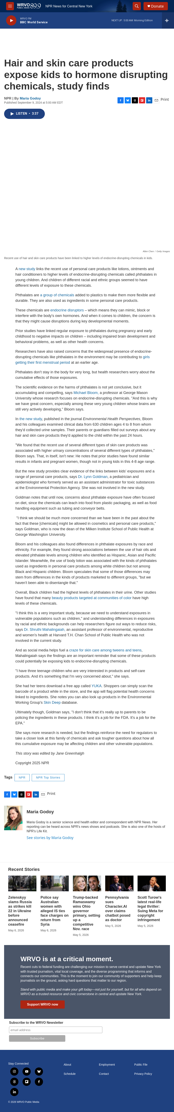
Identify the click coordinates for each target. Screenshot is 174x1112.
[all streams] (168, 20)
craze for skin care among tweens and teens (105, 650)
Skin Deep (52, 702)
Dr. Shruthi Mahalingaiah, (44, 630)
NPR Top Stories (48, 777)
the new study (30, 419)
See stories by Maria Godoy (50, 837)
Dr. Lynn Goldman (92, 477)
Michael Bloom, (85, 393)
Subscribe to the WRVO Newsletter (36, 1022)
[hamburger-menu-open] (10, 6)
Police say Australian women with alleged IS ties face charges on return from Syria (55, 910)
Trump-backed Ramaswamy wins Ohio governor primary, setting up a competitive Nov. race (86, 913)
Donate (157, 6)
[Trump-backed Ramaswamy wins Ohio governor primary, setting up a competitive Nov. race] (87, 883)
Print (164, 99)
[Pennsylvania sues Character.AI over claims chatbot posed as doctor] (119, 883)
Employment (107, 1064)
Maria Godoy (30, 98)
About (67, 1064)
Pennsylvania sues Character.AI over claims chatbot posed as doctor (117, 908)
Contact (104, 1073)
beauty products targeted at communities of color (92, 598)
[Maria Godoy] (13, 818)
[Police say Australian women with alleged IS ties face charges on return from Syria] (55, 883)
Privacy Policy (143, 1073)
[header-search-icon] (137, 6)
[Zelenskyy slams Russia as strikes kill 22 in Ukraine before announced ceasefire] (22, 883)
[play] (11, 20)
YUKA (97, 686)
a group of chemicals (57, 295)
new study (27, 269)
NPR (22, 777)
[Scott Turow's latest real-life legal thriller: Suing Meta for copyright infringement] (152, 883)
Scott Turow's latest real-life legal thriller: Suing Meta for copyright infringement (150, 908)
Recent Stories (24, 869)
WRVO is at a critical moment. (66, 959)
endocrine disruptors (67, 310)
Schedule (70, 1073)
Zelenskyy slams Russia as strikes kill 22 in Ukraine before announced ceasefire (20, 910)
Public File (141, 1064)
